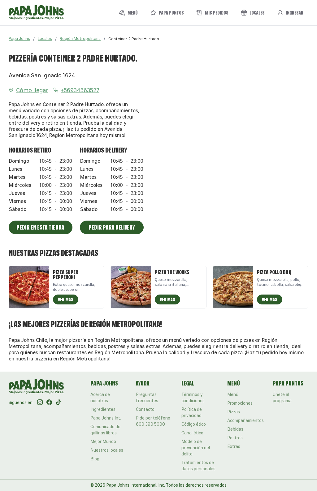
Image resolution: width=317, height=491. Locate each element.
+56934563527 (76, 90)
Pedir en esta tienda (40, 227)
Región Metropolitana (80, 38)
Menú (232, 394)
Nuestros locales (106, 450)
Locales (45, 38)
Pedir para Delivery (112, 227)
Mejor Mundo (103, 441)
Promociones (240, 403)
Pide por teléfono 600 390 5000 (153, 421)
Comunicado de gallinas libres (105, 429)
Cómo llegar (28, 90)
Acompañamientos (245, 420)
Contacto (145, 409)
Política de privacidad (191, 412)
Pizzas (233, 411)
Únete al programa (282, 397)
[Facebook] (49, 402)
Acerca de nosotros (100, 397)
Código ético (193, 424)
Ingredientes (102, 409)
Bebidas (235, 429)
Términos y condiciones (193, 397)
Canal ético (192, 432)
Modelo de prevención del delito (195, 447)
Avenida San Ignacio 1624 (42, 75)
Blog (94, 458)
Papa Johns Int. (105, 418)
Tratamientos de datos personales (198, 465)
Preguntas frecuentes (147, 397)
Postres (235, 437)
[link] (134, 39)
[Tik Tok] (58, 402)
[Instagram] (40, 402)
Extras (233, 446)
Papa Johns (19, 38)
